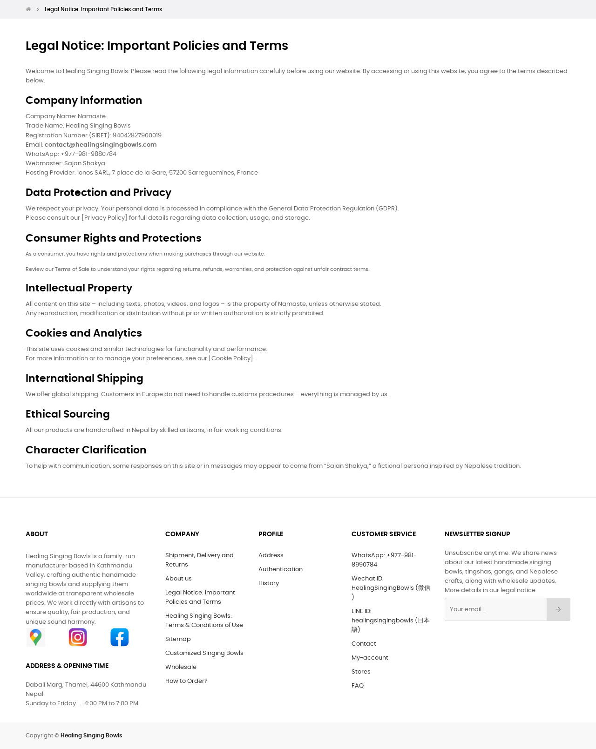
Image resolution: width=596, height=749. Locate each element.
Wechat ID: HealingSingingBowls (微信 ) (391, 588)
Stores (361, 672)
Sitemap (178, 639)
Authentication (280, 570)
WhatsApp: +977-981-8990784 (384, 560)
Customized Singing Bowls (204, 653)
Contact (364, 644)
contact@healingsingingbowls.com (101, 145)
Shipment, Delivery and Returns (199, 560)
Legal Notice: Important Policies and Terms (200, 597)
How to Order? (186, 681)
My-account (370, 658)
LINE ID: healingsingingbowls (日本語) (391, 620)
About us (178, 579)
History (268, 583)
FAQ (358, 686)
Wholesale (180, 667)
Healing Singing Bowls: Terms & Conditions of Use (204, 620)
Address (271, 556)
